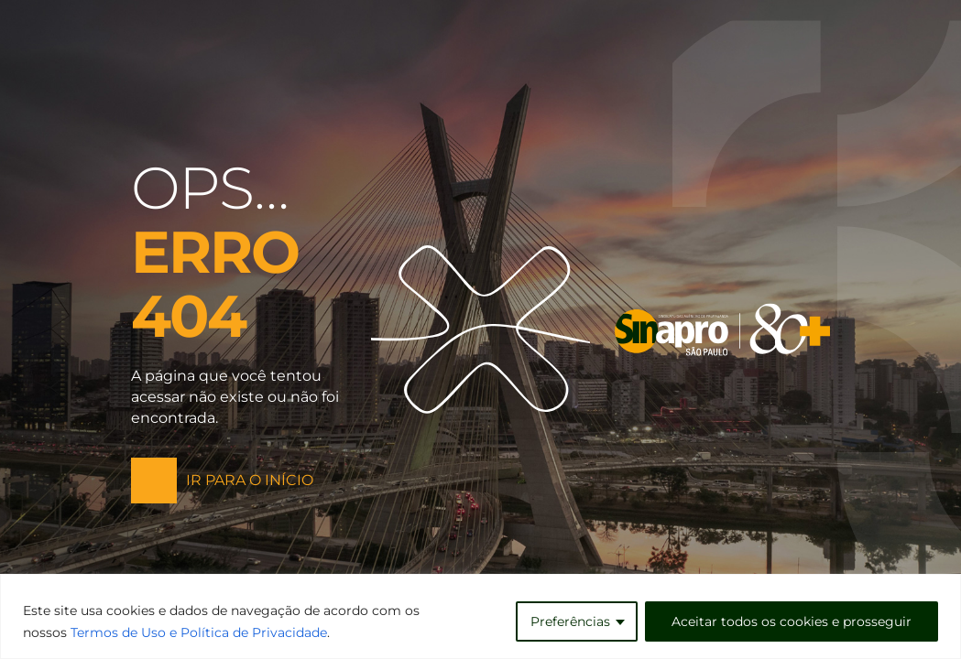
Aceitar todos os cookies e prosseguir (792, 621)
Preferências (570, 621)
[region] (480, 616)
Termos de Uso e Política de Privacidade (199, 632)
